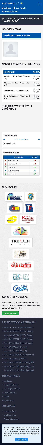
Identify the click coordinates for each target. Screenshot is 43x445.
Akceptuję (21, 440)
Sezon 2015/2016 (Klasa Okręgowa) (18, 366)
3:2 (35, 160)
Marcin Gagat (11, 21)
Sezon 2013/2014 (15, 18)
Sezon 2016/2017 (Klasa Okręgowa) (18, 362)
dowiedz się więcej (10, 313)
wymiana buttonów (10, 385)
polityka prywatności (11, 388)
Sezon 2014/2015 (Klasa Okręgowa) (18, 370)
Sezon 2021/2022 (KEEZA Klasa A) (17, 343)
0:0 (35, 170)
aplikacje (6, 8)
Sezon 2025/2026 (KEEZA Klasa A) (17, 327)
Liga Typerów (19, 8)
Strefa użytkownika (10, 11)
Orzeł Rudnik (34, 18)
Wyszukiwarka (7, 400)
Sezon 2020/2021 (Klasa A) (14, 347)
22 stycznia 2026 (21, 139)
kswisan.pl (8, 3)
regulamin (7, 381)
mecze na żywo (9, 411)
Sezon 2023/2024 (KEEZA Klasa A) (17, 335)
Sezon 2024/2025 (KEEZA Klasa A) (17, 331)
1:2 (35, 167)
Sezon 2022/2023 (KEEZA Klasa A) (17, 339)
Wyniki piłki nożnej (10, 419)
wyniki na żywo (9, 415)
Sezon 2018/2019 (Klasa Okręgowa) (18, 354)
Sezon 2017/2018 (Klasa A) (14, 358)
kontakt (5, 396)
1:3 (35, 174)
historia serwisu (9, 392)
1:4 (35, 164)
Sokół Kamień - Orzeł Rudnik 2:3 (16, 90)
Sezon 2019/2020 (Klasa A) (14, 350)
